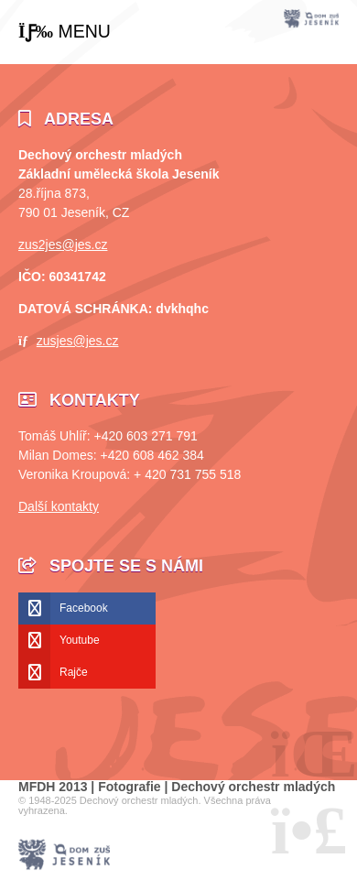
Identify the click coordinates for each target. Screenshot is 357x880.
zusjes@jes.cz (78, 340)
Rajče (74, 672)
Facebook (84, 608)
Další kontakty (58, 506)
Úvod (311, 18)
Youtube (80, 640)
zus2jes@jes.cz (62, 244)
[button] (64, 32)
